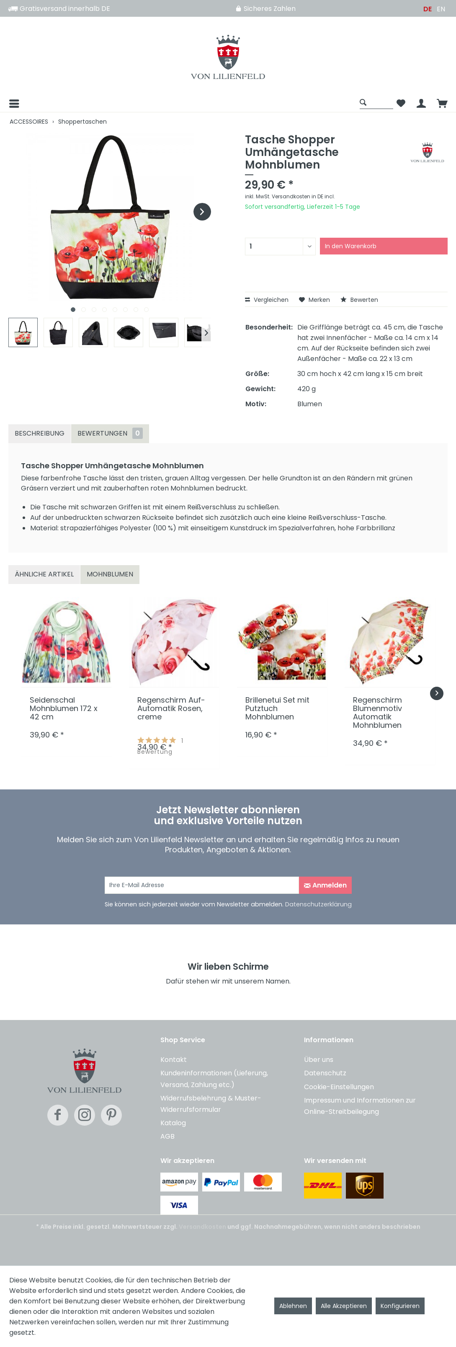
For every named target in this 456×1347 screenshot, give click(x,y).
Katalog (173, 1123)
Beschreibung (39, 433)
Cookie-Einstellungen (339, 1087)
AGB (167, 1136)
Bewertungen (110, 433)
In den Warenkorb (350, 246)
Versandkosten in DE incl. (303, 196)
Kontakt (173, 1059)
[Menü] (13, 103)
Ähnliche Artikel (44, 574)
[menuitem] (182, 103)
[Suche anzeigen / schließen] (376, 102)
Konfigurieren (400, 1306)
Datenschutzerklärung (318, 904)
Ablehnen (293, 1306)
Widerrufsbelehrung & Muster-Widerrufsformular (210, 1103)
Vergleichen (267, 300)
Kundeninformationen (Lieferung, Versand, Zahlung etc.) (214, 1078)
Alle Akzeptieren (344, 1306)
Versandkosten (202, 1226)
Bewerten (359, 300)
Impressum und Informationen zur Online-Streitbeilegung (360, 1105)
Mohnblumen (110, 574)
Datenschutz (325, 1073)
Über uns (318, 1059)
